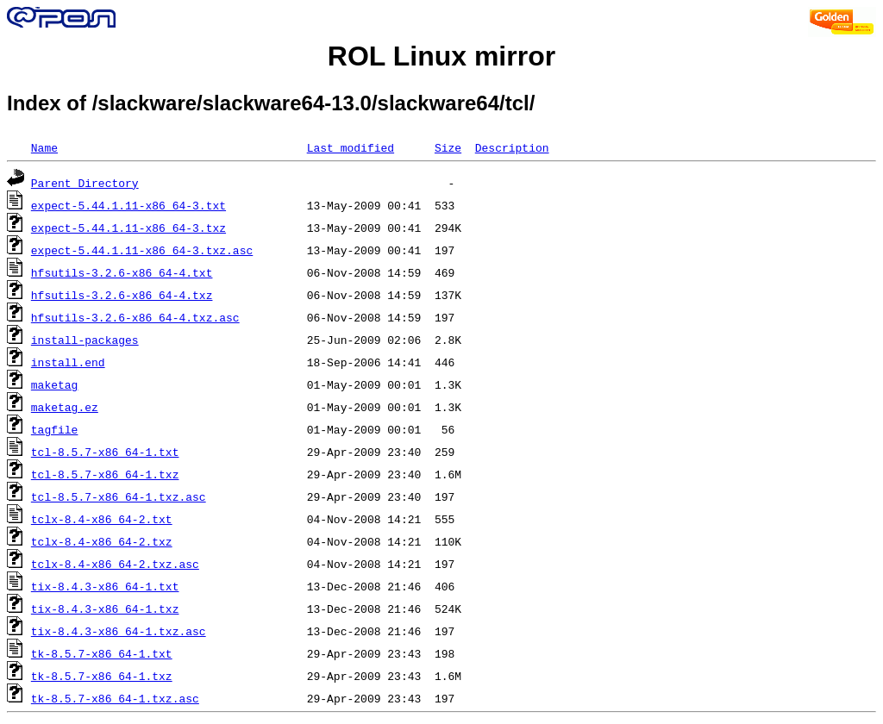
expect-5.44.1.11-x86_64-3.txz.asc (142, 250)
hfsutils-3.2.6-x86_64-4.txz (122, 295)
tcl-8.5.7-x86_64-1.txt (105, 451)
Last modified (350, 147)
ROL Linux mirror (441, 56)
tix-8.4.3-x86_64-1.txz (105, 608)
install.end (68, 362)
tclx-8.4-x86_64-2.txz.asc (115, 563)
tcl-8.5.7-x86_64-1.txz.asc (118, 496)
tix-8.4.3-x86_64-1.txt (105, 586)
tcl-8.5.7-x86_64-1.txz (105, 474)
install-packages (85, 339)
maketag (54, 384)
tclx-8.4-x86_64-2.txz (101, 541)
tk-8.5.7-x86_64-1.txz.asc (115, 698)
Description (512, 147)
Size (448, 147)
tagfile (54, 429)
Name (44, 147)
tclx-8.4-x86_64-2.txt (101, 519)
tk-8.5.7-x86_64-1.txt (101, 653)
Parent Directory (85, 182)
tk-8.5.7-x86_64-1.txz (101, 675)
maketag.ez (64, 407)
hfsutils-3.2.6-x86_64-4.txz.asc (135, 317)
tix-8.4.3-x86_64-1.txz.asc (118, 631)
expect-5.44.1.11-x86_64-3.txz (128, 227)
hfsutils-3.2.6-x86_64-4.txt (122, 272)
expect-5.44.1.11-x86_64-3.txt (128, 205)
